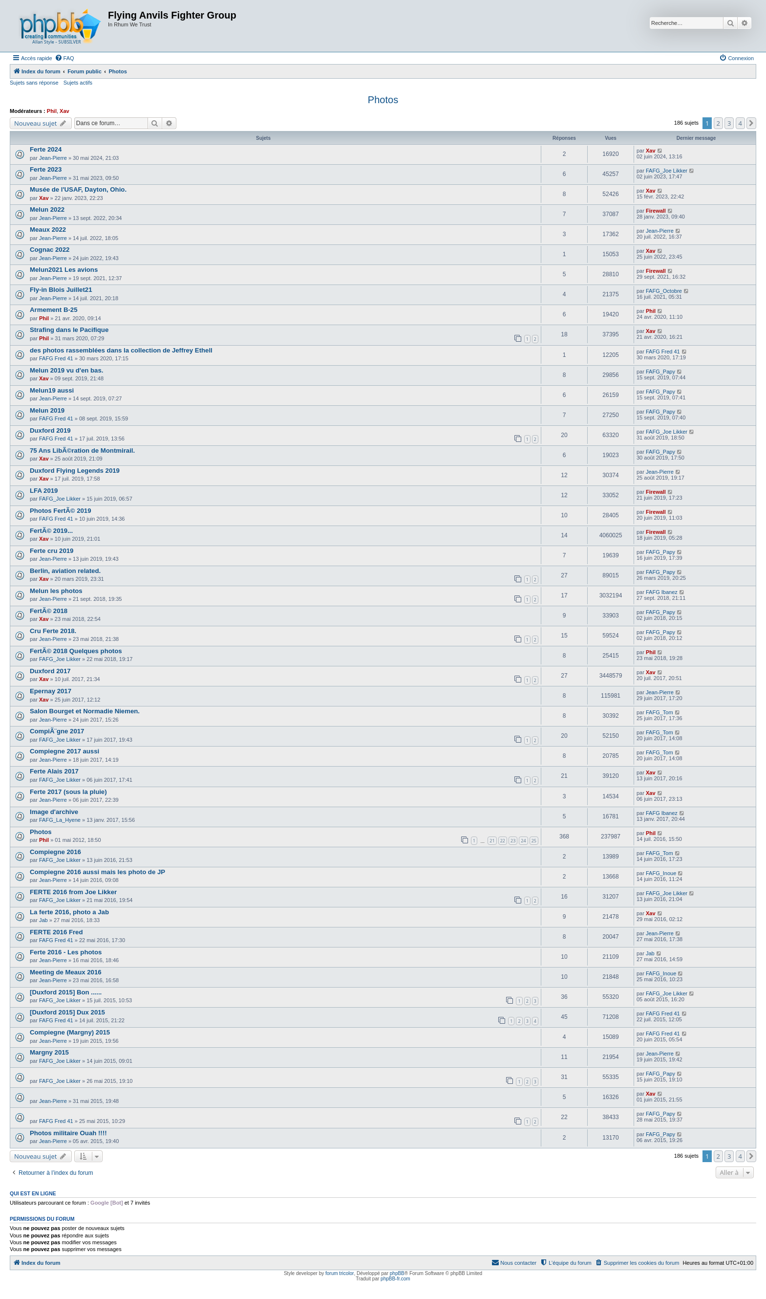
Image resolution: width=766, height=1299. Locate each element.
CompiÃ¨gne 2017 (57, 731)
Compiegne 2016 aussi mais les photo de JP (97, 872)
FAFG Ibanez (662, 592)
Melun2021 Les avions (64, 269)
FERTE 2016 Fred (56, 932)
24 (523, 840)
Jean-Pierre (53, 158)
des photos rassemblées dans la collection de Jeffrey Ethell (121, 350)
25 (534, 840)
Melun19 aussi (52, 390)
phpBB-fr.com (395, 1278)
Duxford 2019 (50, 430)
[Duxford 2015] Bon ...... (66, 992)
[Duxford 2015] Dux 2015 (67, 1012)
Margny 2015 (49, 1052)
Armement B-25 (53, 309)
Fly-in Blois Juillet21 (61, 289)
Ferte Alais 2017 (54, 771)
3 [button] (729, 123)
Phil (52, 111)
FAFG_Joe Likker (666, 171)
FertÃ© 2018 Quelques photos (76, 651)
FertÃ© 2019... (51, 530)
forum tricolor (339, 1273)
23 (513, 840)
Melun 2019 (47, 410)
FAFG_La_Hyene (60, 820)
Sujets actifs (78, 83)
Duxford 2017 (50, 671)
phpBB (397, 1273)
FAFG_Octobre (664, 291)
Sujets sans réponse (34, 83)
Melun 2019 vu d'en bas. (66, 370)
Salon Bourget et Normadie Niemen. (85, 711)
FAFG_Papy (660, 371)
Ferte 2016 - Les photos (66, 952)
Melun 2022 (47, 209)
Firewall (656, 211)
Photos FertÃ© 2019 (60, 510)
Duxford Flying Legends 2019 (75, 470)
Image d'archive (54, 811)
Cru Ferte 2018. (53, 631)
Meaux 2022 (48, 229)
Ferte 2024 (46, 149)
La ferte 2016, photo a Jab (69, 912)
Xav (64, 111)
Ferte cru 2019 (51, 550)
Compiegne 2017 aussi (64, 751)
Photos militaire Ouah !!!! (68, 1133)
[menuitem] (64, 58)
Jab (43, 920)
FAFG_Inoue (661, 873)
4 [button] (740, 123)
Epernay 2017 (50, 691)
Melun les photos (56, 590)
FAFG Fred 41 (56, 358)
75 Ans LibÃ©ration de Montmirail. (82, 450)
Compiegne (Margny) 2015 (70, 1032)
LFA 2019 (44, 490)
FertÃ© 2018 (48, 611)
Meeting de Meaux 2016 (66, 972)
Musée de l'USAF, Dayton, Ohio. (78, 189)
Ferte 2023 (46, 169)
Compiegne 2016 (55, 852)
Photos (383, 99)
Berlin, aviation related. (65, 570)
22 (502, 840)
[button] (751, 123)
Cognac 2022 (49, 249)
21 (491, 840)
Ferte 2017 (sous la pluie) (68, 791)
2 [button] (718, 123)
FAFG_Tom (659, 712)
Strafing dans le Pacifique (69, 329)
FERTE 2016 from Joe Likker (73, 892)
